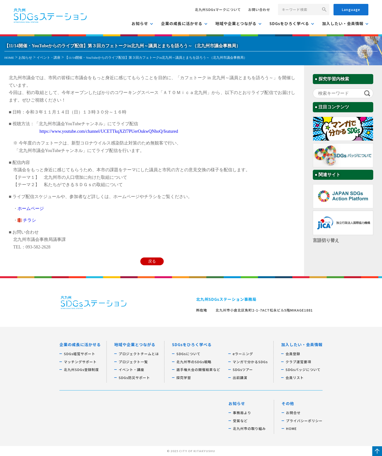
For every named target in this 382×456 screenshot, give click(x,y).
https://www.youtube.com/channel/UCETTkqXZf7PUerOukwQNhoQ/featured (108, 131)
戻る (152, 261)
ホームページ (31, 208)
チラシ (29, 220)
